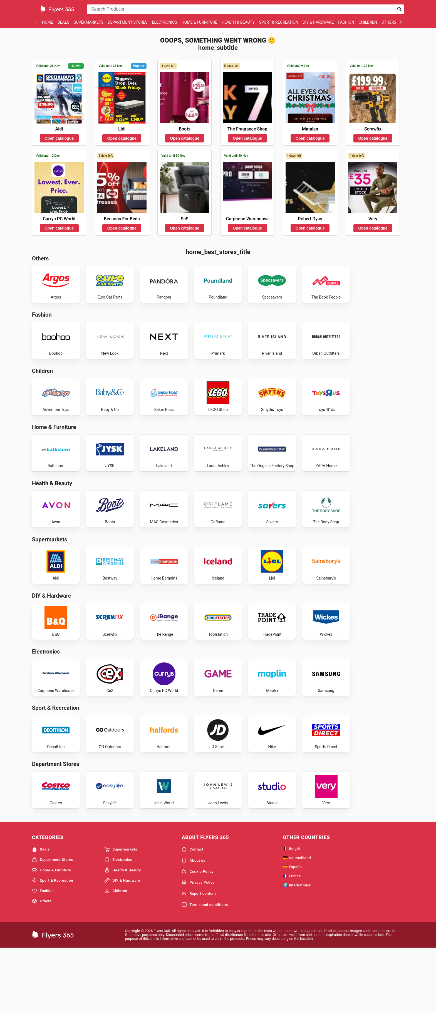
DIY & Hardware (318, 22)
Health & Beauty (238, 22)
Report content (199, 957)
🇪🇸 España (292, 931)
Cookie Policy (198, 935)
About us (193, 924)
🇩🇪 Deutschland (297, 922)
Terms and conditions (205, 968)
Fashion (346, 22)
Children (368, 22)
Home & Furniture (199, 22)
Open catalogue (59, 138)
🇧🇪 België (291, 912)
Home (47, 22)
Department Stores (127, 22)
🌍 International (297, 949)
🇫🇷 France (292, 940)
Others (389, 22)
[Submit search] (399, 9)
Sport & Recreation (278, 22)
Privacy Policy (198, 946)
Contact (192, 913)
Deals (63, 22)
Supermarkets (88, 22)
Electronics (164, 22)
